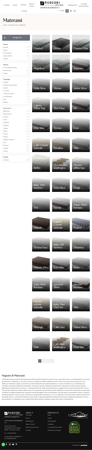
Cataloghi (51, 424)
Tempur (5, 59)
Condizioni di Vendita (54, 430)
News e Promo (30, 424)
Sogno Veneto (7, 56)
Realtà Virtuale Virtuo (32, 427)
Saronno (6, 145)
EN (63, 10)
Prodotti (7, 5)
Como (5, 119)
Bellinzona (6, 111)
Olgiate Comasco (8, 139)
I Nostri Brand (52, 421)
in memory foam (8, 93)
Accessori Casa (13, 25)
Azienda (23, 5)
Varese (5, 151)
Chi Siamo (29, 415)
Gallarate (6, 122)
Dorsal (5, 50)
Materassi (22, 25)
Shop (49, 415)
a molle (5, 82)
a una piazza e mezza (10, 67)
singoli (5, 73)
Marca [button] (5, 44)
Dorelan (5, 47)
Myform (5, 102)
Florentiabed (7, 53)
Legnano (6, 125)
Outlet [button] (5, 157)
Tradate (5, 148)
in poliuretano (7, 96)
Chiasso (5, 117)
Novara (5, 137)
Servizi (28, 418)
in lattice (6, 91)
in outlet (6, 160)
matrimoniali (7, 70)
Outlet (15, 5)
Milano (5, 131)
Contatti (24, 11)
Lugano (5, 128)
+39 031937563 (11, 433)
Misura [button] (5, 65)
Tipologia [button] (6, 79)
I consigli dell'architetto (83, 5)
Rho (4, 142)
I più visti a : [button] (7, 108)
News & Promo (31, 5)
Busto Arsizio (7, 114)
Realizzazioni (72, 5)
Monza (5, 134)
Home (5, 25)
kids (4, 99)
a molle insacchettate (10, 85)
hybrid (5, 88)
